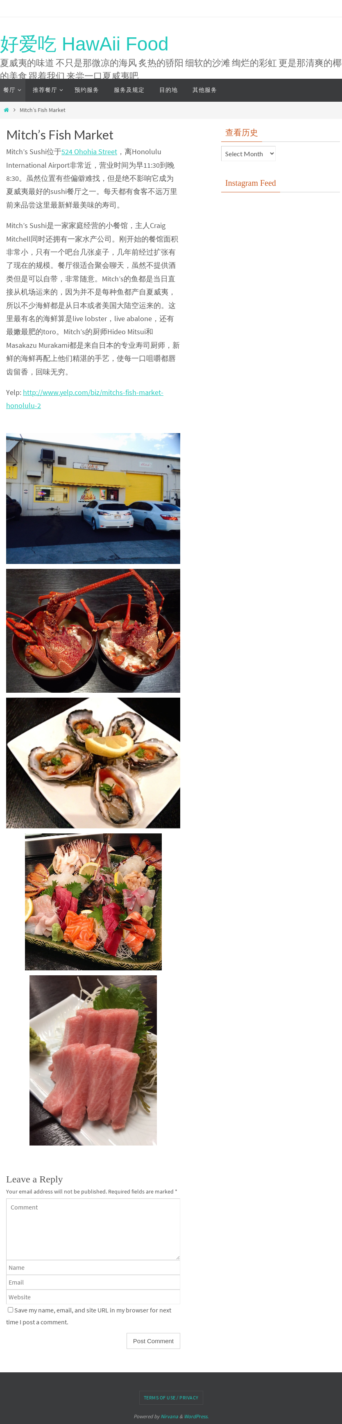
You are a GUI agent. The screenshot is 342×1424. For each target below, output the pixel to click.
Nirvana (169, 1416)
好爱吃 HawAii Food (84, 44)
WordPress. (196, 1416)
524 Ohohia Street (89, 151)
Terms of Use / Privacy (171, 1397)
